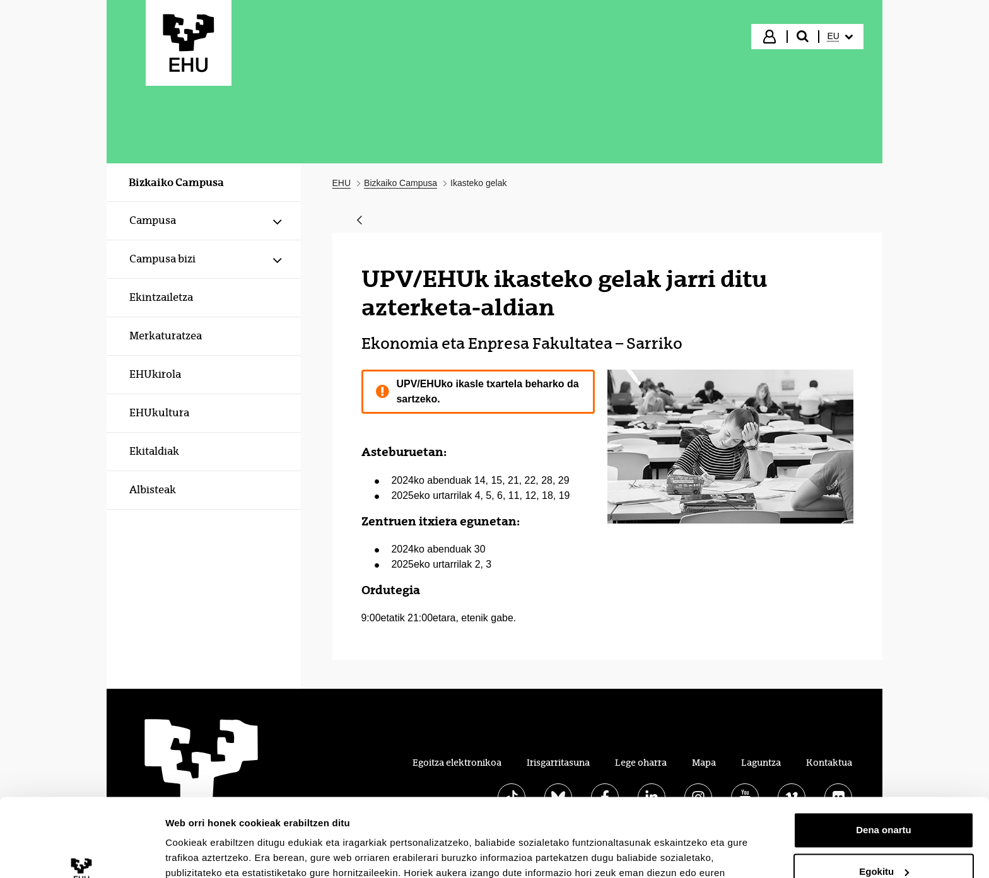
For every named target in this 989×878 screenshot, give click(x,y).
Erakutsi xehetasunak (214, 853)
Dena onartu (883, 760)
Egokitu (884, 801)
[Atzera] (359, 221)
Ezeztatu (884, 843)
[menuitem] (840, 36)
